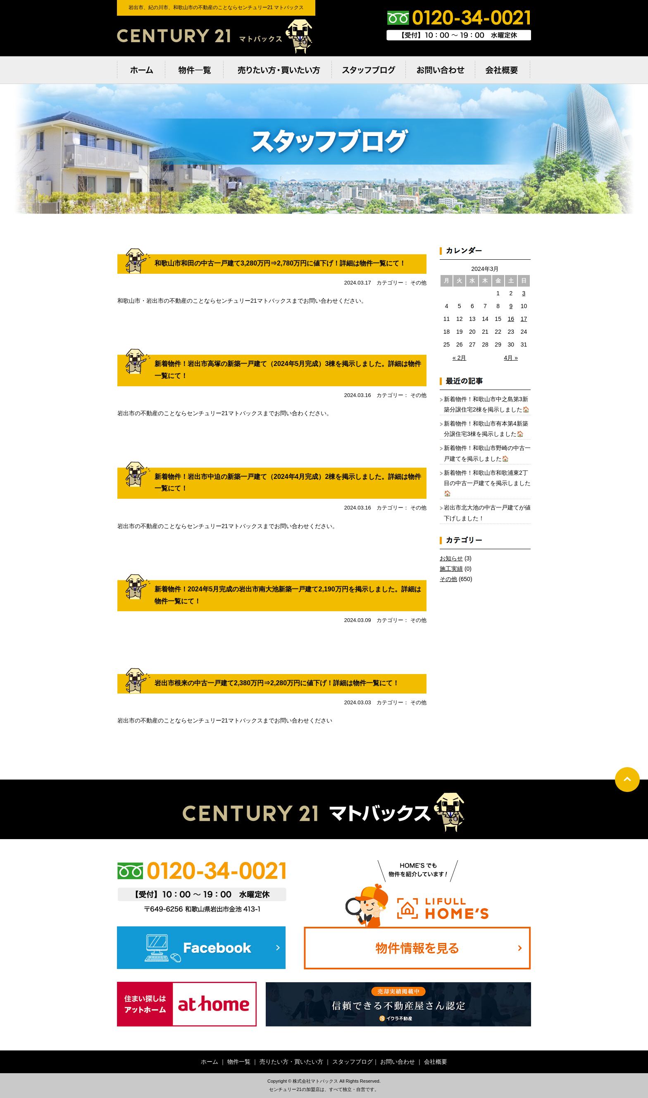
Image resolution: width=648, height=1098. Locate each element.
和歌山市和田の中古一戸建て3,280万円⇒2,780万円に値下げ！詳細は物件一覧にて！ (280, 263)
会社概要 (435, 1061)
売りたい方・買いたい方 (291, 1061)
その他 (448, 579)
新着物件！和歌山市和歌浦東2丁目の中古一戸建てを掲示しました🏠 (487, 483)
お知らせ (451, 558)
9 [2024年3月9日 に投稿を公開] (510, 306)
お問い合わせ (397, 1061)
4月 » (511, 357)
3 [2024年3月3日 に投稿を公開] (524, 293)
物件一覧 (238, 1061)
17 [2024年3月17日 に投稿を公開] (524, 319)
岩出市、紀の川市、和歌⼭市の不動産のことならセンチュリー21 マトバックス (216, 36)
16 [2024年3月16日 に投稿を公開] (510, 319)
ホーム (209, 1061)
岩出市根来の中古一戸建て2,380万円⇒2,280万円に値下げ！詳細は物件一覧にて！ (277, 683)
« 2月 (459, 357)
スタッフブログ (352, 1061)
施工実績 (451, 568)
